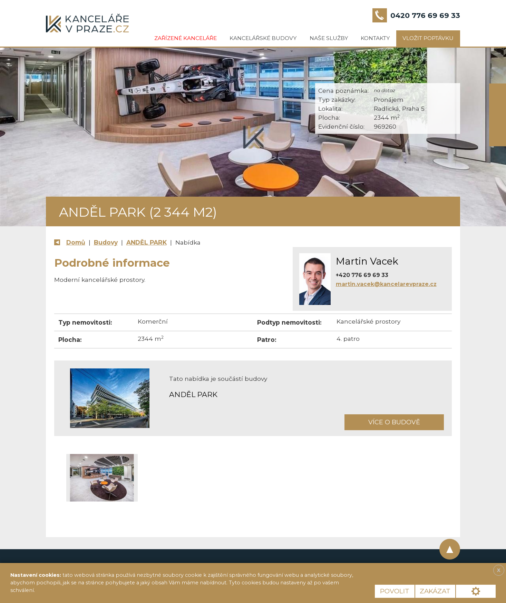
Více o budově (394, 422)
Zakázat (435, 591)
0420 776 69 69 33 (425, 15)
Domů (75, 242)
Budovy (106, 242)
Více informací (60, 590)
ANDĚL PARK (146, 242)
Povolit (394, 591)
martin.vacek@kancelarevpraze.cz (386, 284)
